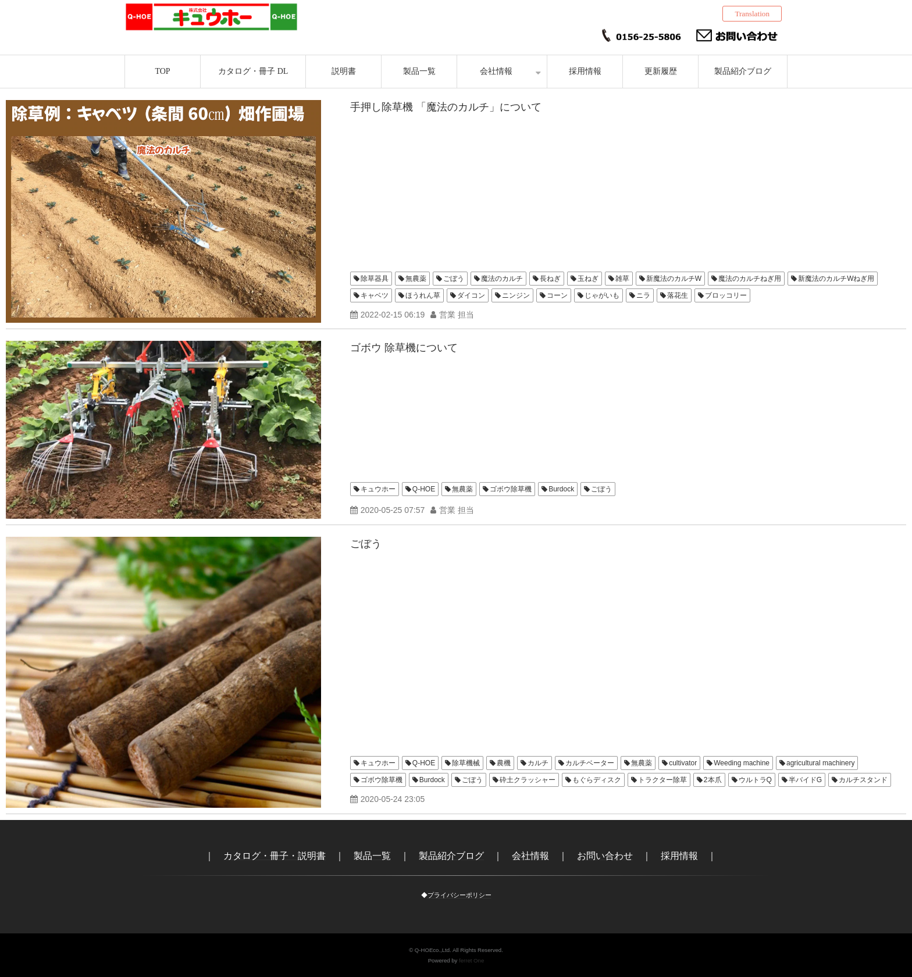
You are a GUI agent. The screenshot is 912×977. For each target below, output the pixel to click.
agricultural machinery (820, 763)
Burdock (561, 489)
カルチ (538, 763)
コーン (557, 295)
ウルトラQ (755, 780)
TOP (162, 71)
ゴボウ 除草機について (404, 348)
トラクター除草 (662, 780)
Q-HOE (423, 489)
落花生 (677, 295)
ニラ (643, 295)
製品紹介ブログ (742, 71)
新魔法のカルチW (673, 278)
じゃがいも (602, 295)
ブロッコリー (726, 295)
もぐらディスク (596, 780)
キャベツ (375, 295)
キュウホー (378, 489)
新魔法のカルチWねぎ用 (836, 278)
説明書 (344, 71)
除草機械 (466, 763)
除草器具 (375, 278)
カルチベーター (589, 763)
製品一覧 (419, 71)
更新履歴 (660, 71)
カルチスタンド (863, 780)
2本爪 (713, 780)
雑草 (622, 278)
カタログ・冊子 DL (253, 71)
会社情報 (496, 71)
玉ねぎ (588, 278)
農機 (504, 763)
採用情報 (585, 71)
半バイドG (805, 780)
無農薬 (415, 278)
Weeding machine (742, 763)
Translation (752, 13)
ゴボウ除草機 (511, 489)
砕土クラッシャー (527, 780)
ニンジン (516, 295)
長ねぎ (550, 278)
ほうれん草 (422, 295)
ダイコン (471, 295)
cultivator (683, 763)
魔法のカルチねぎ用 (749, 278)
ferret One (471, 960)
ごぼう (453, 278)
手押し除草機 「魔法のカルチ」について (446, 107)
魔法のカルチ (502, 278)
